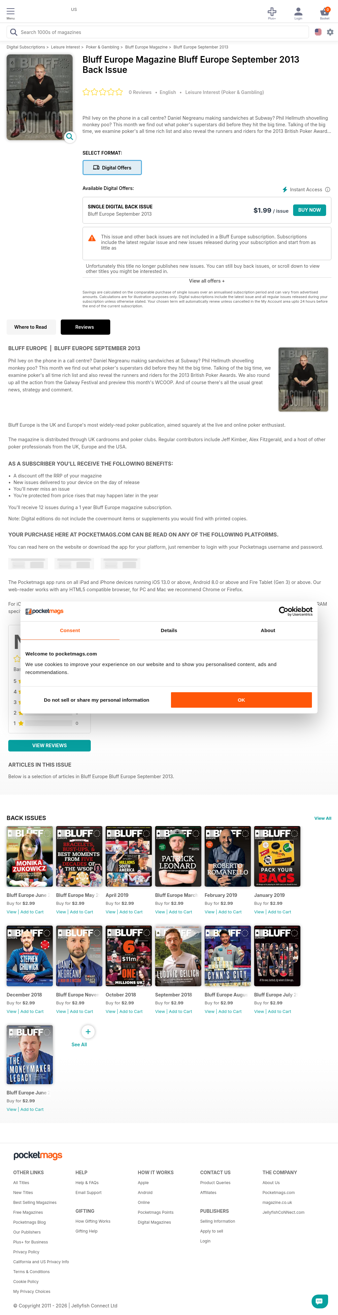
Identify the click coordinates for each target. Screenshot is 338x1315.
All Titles (21, 1182)
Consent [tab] (70, 630)
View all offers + (207, 281)
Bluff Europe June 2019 (29, 895)
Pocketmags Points (156, 1212)
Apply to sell (211, 1231)
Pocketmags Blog (29, 1222)
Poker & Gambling (102, 47)
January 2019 (269, 895)
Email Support (89, 1192)
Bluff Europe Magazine (146, 47)
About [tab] (268, 630)
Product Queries (215, 1182)
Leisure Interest (65, 47)
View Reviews (49, 745)
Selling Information (217, 1221)
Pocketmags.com (278, 1192)
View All (322, 818)
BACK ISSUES (26, 817)
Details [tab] (169, 630)
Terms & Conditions (31, 1271)
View (12, 911)
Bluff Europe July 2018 (276, 994)
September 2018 (173, 994)
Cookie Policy (26, 1281)
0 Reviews (140, 92)
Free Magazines (28, 1212)
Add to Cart (32, 911)
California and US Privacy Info (41, 1261)
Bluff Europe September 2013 (201, 47)
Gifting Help (87, 1231)
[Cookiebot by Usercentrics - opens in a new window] (284, 611)
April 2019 (117, 895)
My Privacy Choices (32, 1291)
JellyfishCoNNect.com (283, 1212)
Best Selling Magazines (34, 1202)
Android (145, 1192)
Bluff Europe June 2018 (29, 1092)
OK (241, 700)
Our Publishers (27, 1232)
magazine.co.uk (277, 1202)
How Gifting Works (93, 1221)
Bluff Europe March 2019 (177, 895)
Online (144, 1202)
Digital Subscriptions (26, 47)
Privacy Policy (26, 1251)
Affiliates (208, 1192)
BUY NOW (309, 210)
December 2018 (24, 994)
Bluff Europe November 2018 (78, 994)
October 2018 (121, 994)
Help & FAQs (87, 1182)
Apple (143, 1182)
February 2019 (221, 895)
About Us (271, 1182)
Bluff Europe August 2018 (227, 994)
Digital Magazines (154, 1222)
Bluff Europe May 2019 (78, 895)
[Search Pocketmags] (13, 33)
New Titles (23, 1192)
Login (205, 1241)
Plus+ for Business (30, 1241)
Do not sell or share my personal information (96, 700)
